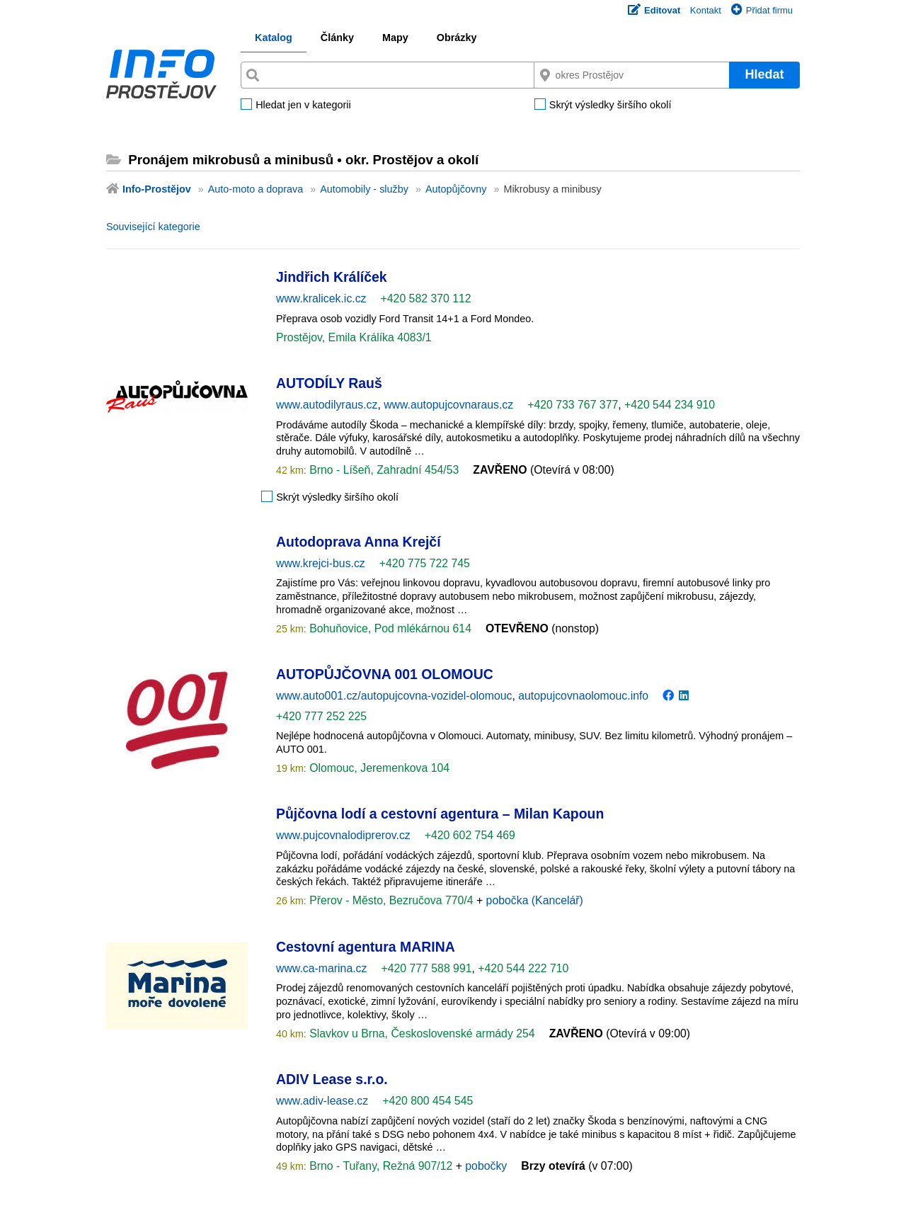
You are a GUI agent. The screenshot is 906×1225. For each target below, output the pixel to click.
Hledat (764, 74)
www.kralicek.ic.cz (321, 298)
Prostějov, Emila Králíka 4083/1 (354, 337)
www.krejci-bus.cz (320, 563)
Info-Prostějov (156, 189)
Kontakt (705, 10)
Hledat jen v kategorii (303, 105)
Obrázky (457, 37)
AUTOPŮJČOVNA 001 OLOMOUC (384, 674)
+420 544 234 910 (669, 405)
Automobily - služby (364, 189)
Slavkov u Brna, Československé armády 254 (420, 1033)
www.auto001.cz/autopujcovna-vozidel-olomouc (394, 696)
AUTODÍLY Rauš (329, 383)
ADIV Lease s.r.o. (332, 1079)
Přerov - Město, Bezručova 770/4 (391, 900)
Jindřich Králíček (331, 277)
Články (337, 37)
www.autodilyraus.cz (326, 405)
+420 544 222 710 (523, 968)
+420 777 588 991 (426, 968)
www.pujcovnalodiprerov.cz (343, 835)
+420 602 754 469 (470, 835)
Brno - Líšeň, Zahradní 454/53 (382, 470)
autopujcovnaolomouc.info (583, 696)
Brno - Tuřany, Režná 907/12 (381, 1166)
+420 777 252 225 (321, 716)
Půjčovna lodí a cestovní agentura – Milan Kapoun (440, 813)
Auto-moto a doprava (255, 189)
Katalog (273, 37)
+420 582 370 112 (426, 298)
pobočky (486, 1166)
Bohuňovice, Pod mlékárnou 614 (388, 628)
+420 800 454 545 (427, 1101)
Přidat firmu (762, 10)
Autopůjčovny (455, 189)
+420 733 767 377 (572, 405)
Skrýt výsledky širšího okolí (610, 105)
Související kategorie (153, 226)
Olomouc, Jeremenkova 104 (377, 768)
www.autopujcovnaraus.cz (448, 405)
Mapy (395, 37)
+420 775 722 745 (424, 563)
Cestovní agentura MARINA (365, 947)
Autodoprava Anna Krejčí (358, 541)
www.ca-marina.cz (321, 968)
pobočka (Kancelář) (534, 900)
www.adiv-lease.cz (322, 1101)
